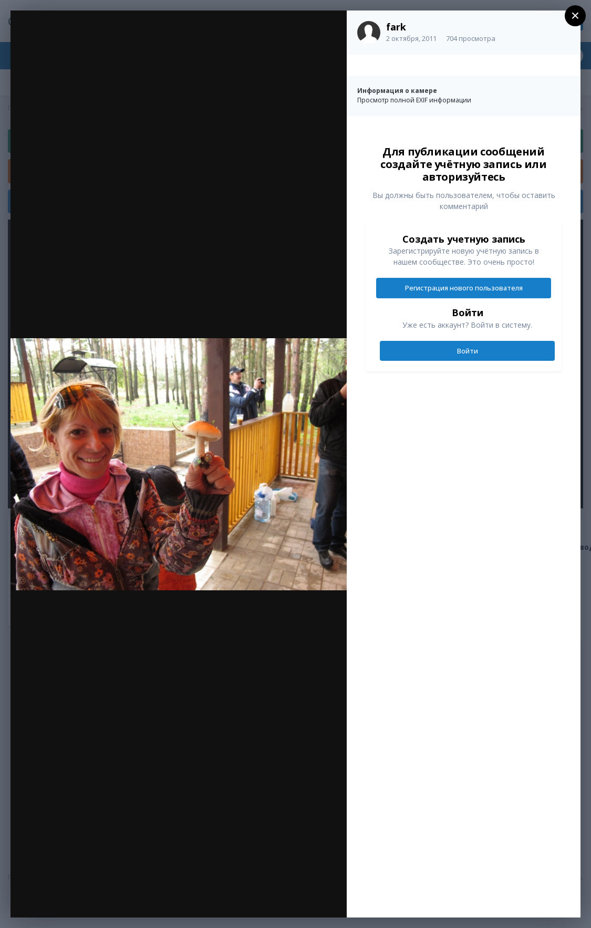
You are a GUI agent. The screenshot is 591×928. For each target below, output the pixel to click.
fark (396, 26)
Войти (467, 351)
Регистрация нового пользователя (464, 288)
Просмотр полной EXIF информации (414, 100)
